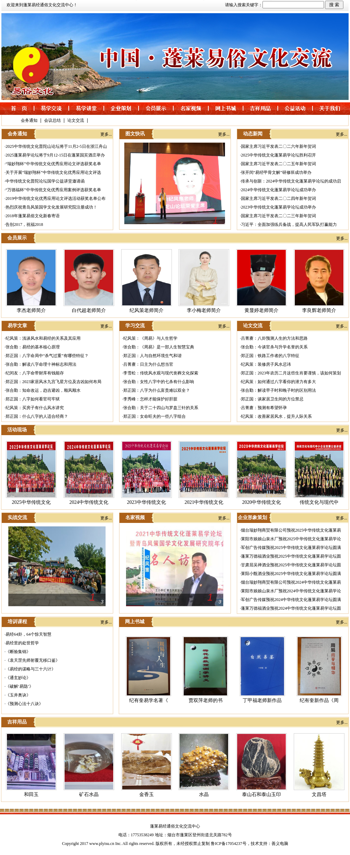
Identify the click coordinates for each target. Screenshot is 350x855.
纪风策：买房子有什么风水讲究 (35, 407)
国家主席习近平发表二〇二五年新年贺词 (278, 163)
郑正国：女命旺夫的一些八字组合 (154, 416)
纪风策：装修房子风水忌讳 (266, 364)
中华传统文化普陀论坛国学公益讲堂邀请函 (45, 181)
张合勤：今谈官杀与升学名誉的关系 (274, 347)
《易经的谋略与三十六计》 (31, 669)
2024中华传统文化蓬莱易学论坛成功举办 (278, 189)
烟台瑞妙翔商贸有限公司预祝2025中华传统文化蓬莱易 (291, 530)
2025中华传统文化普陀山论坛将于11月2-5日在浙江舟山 (56, 146)
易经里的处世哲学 (22, 643)
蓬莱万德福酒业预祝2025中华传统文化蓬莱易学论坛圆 (291, 556)
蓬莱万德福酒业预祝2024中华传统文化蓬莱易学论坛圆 (291, 608)
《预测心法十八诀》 (24, 703)
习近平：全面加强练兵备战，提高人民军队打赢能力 (289, 224)
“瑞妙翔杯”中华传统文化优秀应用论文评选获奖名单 (53, 163)
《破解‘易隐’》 (19, 686)
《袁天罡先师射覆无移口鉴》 (33, 660)
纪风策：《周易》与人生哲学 (150, 338)
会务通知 (29, 120)
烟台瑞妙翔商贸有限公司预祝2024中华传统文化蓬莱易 (291, 582)
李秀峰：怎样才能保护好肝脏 (150, 399)
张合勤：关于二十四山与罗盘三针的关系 (160, 407)
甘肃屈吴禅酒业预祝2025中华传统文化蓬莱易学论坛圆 (291, 564)
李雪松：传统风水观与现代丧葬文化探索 (160, 373)
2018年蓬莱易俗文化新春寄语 (33, 215)
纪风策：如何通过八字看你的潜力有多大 (278, 381)
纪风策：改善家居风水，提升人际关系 (276, 416)
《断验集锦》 (18, 651)
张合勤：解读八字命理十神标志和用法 (41, 364)
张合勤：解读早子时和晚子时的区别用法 (278, 390)
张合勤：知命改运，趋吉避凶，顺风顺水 (43, 390)
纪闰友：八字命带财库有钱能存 (35, 373)
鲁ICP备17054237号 (229, 843)
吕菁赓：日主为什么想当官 (148, 364)
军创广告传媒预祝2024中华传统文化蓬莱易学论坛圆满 (291, 599)
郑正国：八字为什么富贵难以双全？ (156, 390)
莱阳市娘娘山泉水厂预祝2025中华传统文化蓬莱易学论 (291, 538)
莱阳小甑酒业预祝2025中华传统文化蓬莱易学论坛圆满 (291, 573)
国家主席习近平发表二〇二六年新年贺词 (278, 146)
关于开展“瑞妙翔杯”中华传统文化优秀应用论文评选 (53, 172)
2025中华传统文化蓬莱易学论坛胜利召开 (278, 155)
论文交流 (75, 120)
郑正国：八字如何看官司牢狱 (33, 399)
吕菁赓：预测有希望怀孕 (264, 407)
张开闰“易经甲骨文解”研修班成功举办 (276, 172)
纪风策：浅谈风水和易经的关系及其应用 (43, 338)
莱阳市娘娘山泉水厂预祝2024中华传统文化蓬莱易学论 (291, 591)
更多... (106, 134)
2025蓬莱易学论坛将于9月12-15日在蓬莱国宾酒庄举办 (55, 155)
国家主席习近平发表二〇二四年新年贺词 (278, 198)
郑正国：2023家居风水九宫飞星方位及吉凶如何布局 (53, 381)
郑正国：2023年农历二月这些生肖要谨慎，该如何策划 (291, 373)
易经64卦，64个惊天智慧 (28, 634)
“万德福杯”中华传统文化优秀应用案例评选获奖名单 (53, 189)
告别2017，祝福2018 (24, 224)
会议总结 (52, 120)
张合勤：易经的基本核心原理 (33, 347)
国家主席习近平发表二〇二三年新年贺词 (278, 215)
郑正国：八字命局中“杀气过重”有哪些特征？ (47, 355)
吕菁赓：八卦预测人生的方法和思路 (274, 338)
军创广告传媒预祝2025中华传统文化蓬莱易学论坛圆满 (291, 547)
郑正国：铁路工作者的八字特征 (270, 355)
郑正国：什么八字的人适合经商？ (37, 416)
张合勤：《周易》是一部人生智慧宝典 (158, 347)
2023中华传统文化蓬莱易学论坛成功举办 (278, 207)
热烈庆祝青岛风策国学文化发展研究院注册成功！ (51, 207)
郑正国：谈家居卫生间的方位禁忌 (272, 399)
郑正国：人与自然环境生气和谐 (152, 355)
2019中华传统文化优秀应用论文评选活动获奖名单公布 (56, 198)
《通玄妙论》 (18, 677)
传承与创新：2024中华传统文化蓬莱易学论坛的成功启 (291, 181)
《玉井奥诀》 (18, 695)
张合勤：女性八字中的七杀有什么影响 (158, 381)
